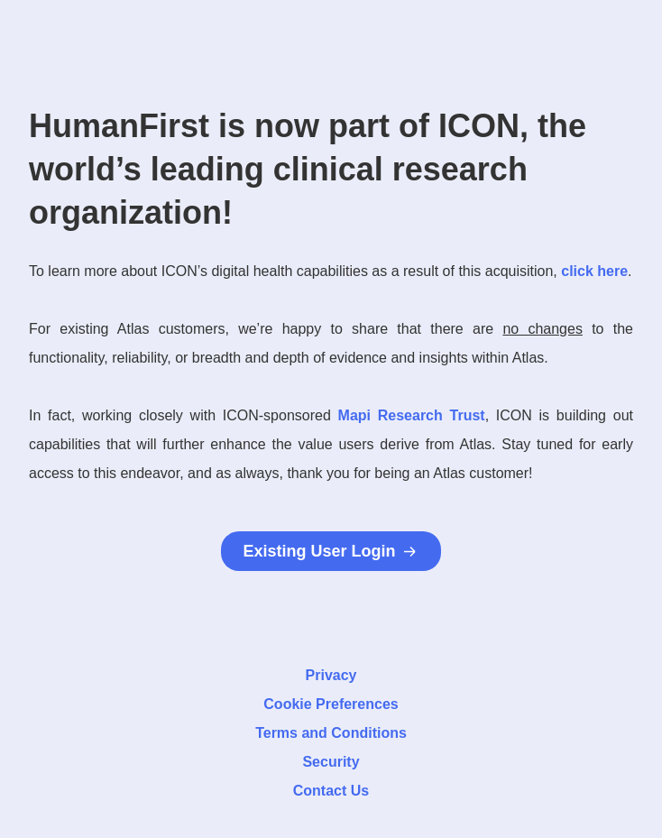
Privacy (331, 675)
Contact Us (331, 790)
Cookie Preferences (330, 704)
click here (594, 271)
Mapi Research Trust (411, 415)
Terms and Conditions (331, 733)
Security (330, 761)
